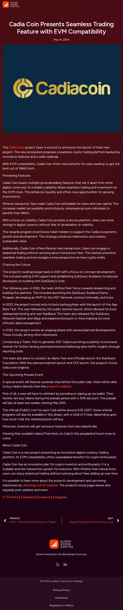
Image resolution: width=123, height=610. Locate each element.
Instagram (60, 497)
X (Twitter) (10, 497)
